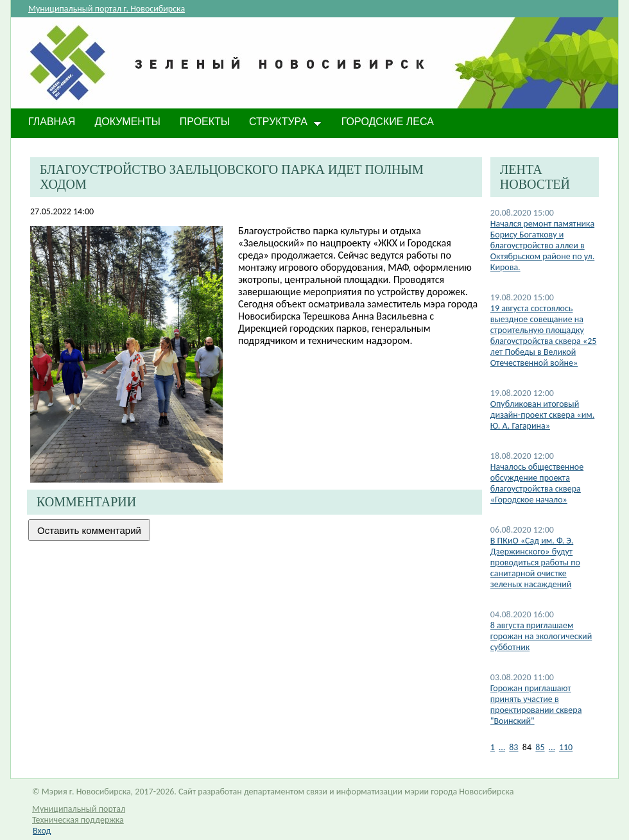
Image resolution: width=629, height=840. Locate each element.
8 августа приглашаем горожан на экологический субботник (541, 636)
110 (566, 747)
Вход (42, 830)
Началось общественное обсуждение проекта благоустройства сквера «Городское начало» (536, 483)
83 (513, 747)
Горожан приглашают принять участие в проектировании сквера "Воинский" (536, 704)
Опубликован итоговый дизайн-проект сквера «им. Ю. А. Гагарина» (542, 415)
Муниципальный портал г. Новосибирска (106, 8)
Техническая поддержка (78, 819)
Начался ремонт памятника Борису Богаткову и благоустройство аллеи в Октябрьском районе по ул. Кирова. (542, 245)
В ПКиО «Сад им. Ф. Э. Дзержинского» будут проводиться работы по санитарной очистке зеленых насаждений (535, 562)
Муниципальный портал (78, 808)
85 (539, 747)
